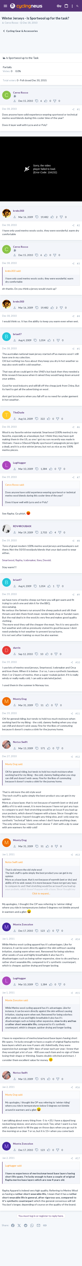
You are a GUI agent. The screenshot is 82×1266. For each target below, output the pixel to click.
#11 (77, 713)
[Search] (77, 6)
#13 (77, 854)
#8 (78, 540)
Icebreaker (29, 560)
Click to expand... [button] (41, 893)
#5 (78, 348)
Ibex (39, 560)
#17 (77, 1158)
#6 (78, 427)
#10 (77, 662)
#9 (78, 594)
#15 (77, 992)
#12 (77, 756)
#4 (78, 316)
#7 (78, 477)
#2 (78, 225)
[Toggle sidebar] (72, 6)
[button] (5, 6)
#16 (77, 1087)
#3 (78, 263)
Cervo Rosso (11, 22)
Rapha (18, 560)
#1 (78, 109)
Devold (47, 560)
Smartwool (8, 560)
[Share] (73, 109)
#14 (77, 939)
